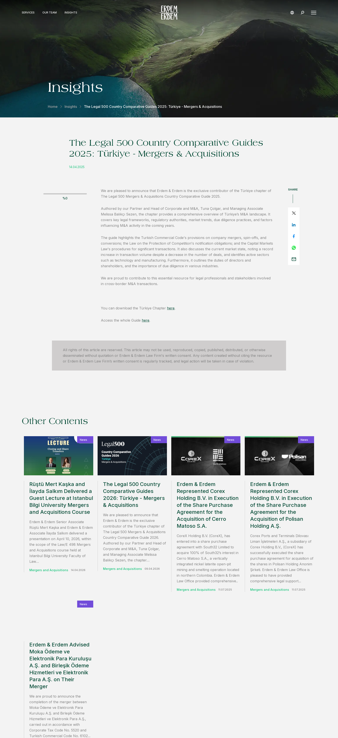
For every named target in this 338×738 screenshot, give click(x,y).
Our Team (49, 12)
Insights (71, 12)
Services (28, 12)
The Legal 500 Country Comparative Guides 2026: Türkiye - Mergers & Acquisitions (134, 494)
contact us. (226, 634)
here (171, 308)
